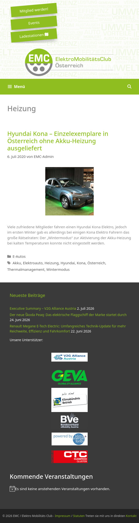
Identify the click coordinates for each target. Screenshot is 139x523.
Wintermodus (58, 269)
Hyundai (68, 262)
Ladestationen (33, 35)
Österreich (96, 262)
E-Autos (19, 256)
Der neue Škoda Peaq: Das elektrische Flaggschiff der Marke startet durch (68, 314)
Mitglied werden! (33, 10)
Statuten (79, 516)
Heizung (52, 262)
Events (34, 23)
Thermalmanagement (26, 269)
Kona (81, 262)
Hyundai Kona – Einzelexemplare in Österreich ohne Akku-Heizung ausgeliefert (57, 140)
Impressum (62, 516)
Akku (17, 262)
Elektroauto (33, 262)
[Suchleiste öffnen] (129, 87)
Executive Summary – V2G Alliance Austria (43, 308)
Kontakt (131, 516)
